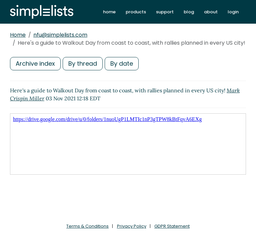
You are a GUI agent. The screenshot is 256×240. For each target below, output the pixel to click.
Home (18, 35)
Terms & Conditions (87, 226)
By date (121, 63)
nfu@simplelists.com (60, 35)
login (233, 12)
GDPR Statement (172, 226)
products (136, 12)
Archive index (35, 63)
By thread (82, 63)
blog (189, 12)
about (211, 12)
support (165, 12)
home (109, 12)
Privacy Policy (131, 226)
